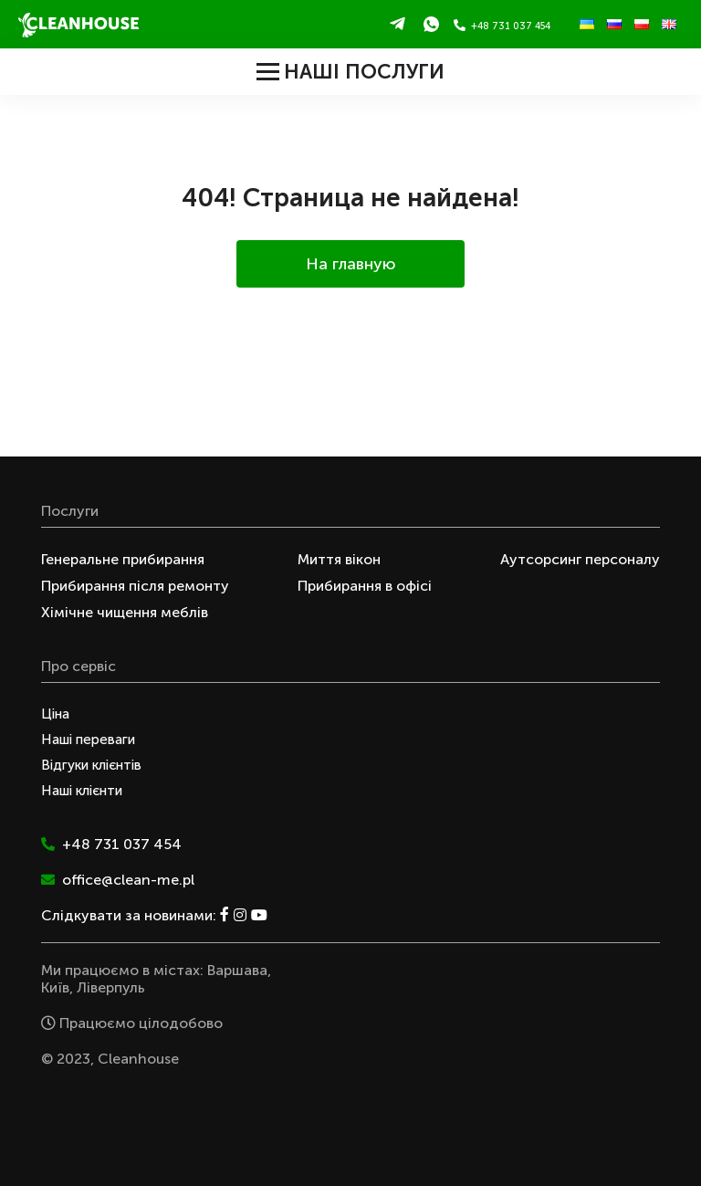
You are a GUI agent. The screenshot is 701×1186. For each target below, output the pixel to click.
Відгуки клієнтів (91, 765)
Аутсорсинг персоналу (580, 559)
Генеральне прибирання (122, 559)
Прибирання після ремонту (135, 585)
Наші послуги (350, 71)
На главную (351, 264)
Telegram (397, 23)
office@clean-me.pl (117, 879)
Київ (55, 987)
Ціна (55, 714)
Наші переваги (88, 739)
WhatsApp (431, 23)
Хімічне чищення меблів (124, 612)
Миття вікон (339, 559)
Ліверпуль (111, 987)
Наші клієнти (81, 790)
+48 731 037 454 (502, 25)
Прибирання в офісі (365, 585)
